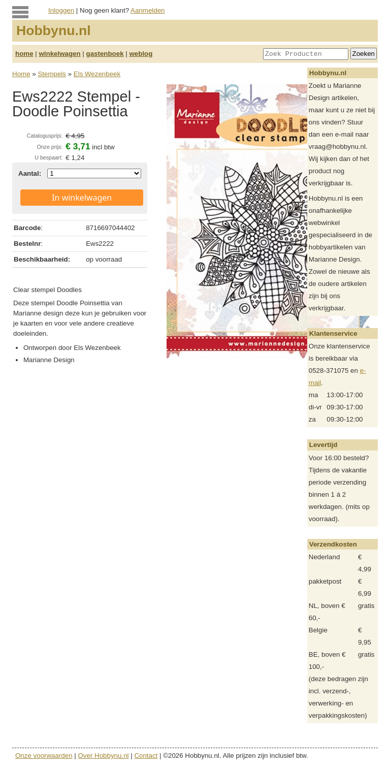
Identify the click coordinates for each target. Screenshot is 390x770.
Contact (145, 755)
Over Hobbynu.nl (103, 755)
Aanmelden (148, 10)
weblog (140, 53)
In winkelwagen (82, 197)
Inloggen (61, 10)
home (24, 53)
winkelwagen (59, 53)
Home (21, 74)
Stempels (52, 74)
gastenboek (105, 53)
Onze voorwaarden (44, 755)
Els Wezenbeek (97, 74)
